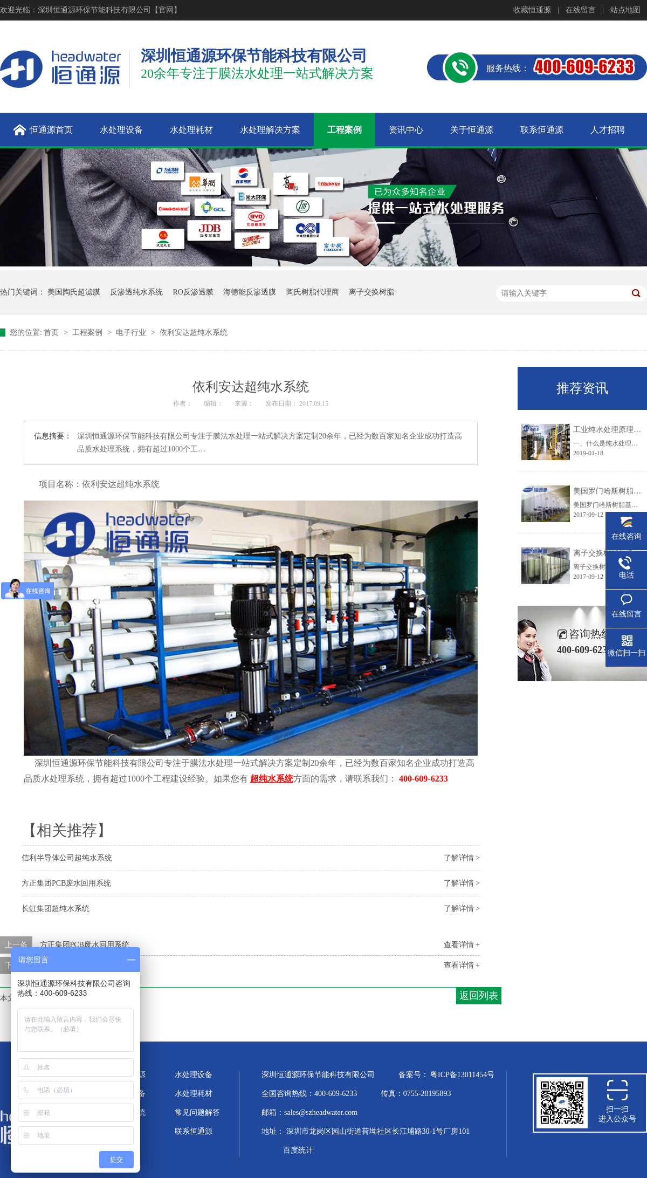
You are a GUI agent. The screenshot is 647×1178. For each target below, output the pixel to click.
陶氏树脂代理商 (312, 292)
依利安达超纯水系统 (194, 332)
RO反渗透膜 (193, 292)
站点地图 (625, 10)
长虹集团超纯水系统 (56, 909)
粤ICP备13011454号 (462, 1075)
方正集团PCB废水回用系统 (66, 883)
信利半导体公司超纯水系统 (67, 858)
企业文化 (123, 1131)
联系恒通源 (193, 1131)
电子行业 (132, 332)
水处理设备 (193, 1075)
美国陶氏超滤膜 (73, 292)
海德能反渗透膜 (249, 292)
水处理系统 (127, 1112)
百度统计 (298, 1150)
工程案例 (88, 332)
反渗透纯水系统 (136, 292)
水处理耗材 (193, 1094)
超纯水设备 (127, 1094)
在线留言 (581, 10)
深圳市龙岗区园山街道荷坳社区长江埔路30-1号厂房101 (378, 1131)
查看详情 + (462, 945)
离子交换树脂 (371, 292)
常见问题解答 (197, 1112)
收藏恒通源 (532, 10)
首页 (52, 332)
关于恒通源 (127, 1075)
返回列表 (478, 995)
